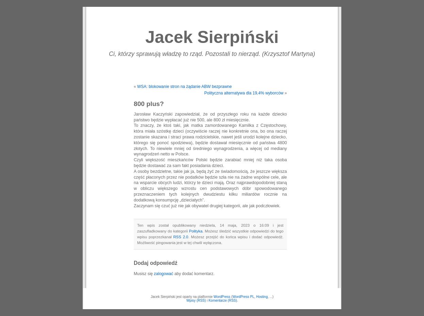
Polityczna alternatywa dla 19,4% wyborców (243, 93)
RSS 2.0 (180, 237)
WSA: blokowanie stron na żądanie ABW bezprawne (184, 86)
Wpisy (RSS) (196, 300)
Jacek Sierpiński (212, 37)
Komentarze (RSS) (223, 300)
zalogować (163, 273)
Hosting (262, 297)
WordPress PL (243, 297)
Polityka (195, 231)
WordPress (222, 297)
